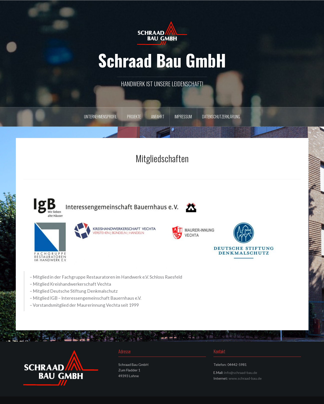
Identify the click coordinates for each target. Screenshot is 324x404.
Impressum (183, 117)
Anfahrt (157, 117)
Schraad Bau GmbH (162, 60)
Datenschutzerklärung (221, 117)
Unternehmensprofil (100, 117)
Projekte (134, 117)
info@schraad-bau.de (240, 372)
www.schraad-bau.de (245, 378)
